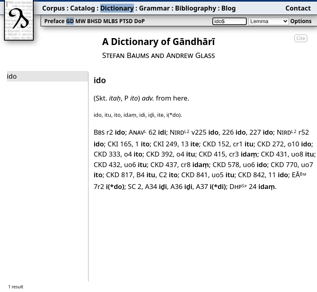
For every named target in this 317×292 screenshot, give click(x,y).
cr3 (243, 154)
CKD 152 (216, 143)
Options (300, 21)
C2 (168, 174)
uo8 (302, 154)
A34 (156, 186)
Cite (300, 38)
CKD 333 (107, 154)
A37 (211, 186)
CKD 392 (159, 154)
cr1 (243, 143)
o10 (299, 143)
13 (190, 143)
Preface (54, 21)
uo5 (222, 174)
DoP (139, 21)
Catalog (82, 8)
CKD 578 (226, 164)
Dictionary (117, 8)
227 (261, 132)
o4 (133, 154)
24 (262, 186)
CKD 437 (164, 164)
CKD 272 (270, 143)
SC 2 (135, 186)
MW (80, 21)
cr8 (195, 164)
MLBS (110, 21)
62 (157, 132)
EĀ (299, 174)
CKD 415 (211, 154)
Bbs (99, 132)
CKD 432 (107, 164)
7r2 (109, 186)
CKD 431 (274, 154)
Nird (180, 132)
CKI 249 (165, 143)
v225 (205, 132)
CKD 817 (119, 174)
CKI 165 (120, 143)
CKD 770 (284, 164)
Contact (298, 8)
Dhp (238, 186)
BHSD (94, 21)
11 (278, 174)
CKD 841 (194, 174)
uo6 (135, 164)
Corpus (53, 8)
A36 (181, 186)
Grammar (154, 8)
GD (70, 21)
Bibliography (195, 8)
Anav (138, 132)
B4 (145, 174)
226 (234, 132)
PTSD (126, 21)
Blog (228, 8)
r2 (115, 132)
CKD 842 (251, 174)
